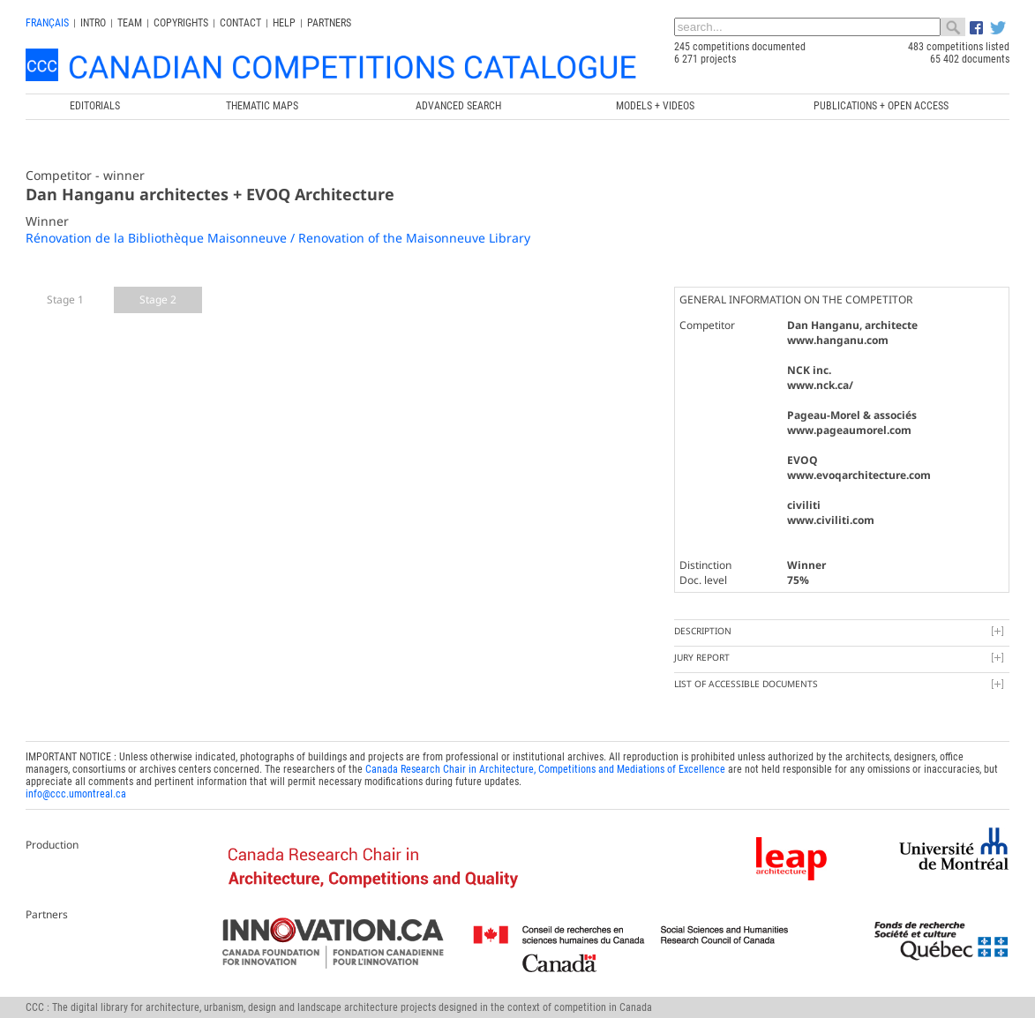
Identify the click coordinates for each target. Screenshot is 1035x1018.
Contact (240, 23)
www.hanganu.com (838, 340)
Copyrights (181, 23)
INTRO (93, 23)
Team (129, 23)
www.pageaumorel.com (849, 430)
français (47, 23)
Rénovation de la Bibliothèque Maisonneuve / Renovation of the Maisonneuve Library (278, 237)
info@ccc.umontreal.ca (76, 794)
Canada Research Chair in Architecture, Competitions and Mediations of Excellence (545, 769)
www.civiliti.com (830, 520)
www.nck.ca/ (820, 385)
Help (284, 23)
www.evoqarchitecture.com (859, 475)
